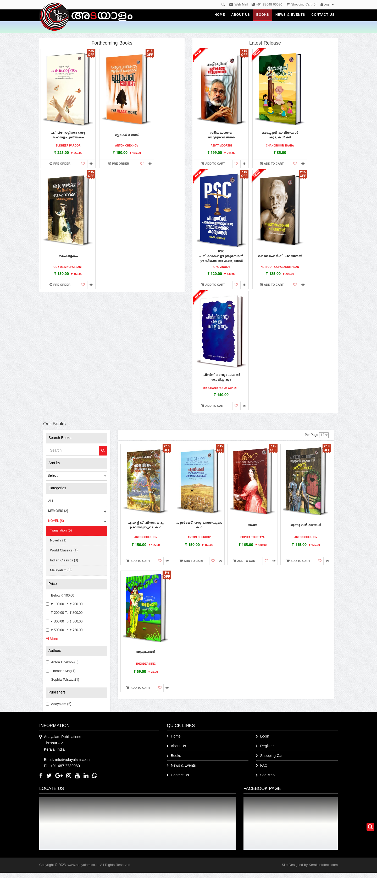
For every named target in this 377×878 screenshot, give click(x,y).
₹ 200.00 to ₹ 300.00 (64, 613)
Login (264, 736)
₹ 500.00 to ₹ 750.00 (64, 630)
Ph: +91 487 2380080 (62, 766)
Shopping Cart (272, 756)
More (52, 639)
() (301, 5)
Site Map (267, 775)
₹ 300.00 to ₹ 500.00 (64, 622)
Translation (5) (61, 531)
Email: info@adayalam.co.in (67, 760)
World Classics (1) (63, 551)
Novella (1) (58, 541)
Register (267, 746)
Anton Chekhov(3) (62, 662)
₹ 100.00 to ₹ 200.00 (64, 604)
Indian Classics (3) (64, 561)
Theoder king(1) (60, 671)
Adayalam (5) (58, 704)
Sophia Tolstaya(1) (62, 680)
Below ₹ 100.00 (60, 596)
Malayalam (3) (60, 570)
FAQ (264, 765)
